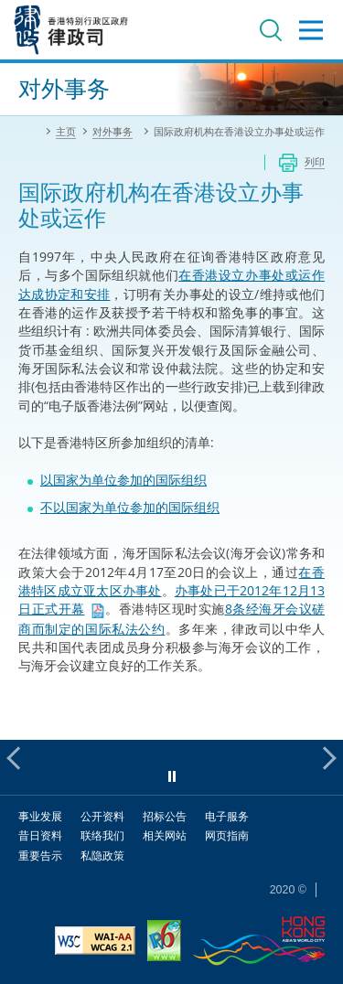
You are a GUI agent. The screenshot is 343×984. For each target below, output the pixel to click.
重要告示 (40, 855)
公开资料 (102, 816)
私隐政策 (102, 855)
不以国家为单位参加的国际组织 (130, 507)
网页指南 (227, 835)
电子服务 (227, 816)
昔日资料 (40, 835)
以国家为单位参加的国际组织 (123, 479)
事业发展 (40, 816)
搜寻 (270, 30)
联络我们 (102, 835)
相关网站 (165, 835)
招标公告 (165, 816)
